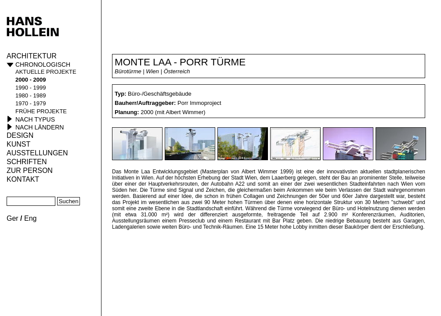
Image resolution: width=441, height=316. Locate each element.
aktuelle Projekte (45, 71)
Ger (12, 218)
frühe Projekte (41, 111)
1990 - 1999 (30, 87)
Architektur (32, 56)
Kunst (18, 144)
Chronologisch (42, 64)
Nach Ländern (39, 127)
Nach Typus (35, 119)
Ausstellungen (37, 153)
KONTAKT (23, 179)
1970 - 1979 (30, 103)
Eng (30, 218)
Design (20, 135)
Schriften (27, 161)
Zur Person (30, 170)
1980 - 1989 (30, 95)
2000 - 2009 (30, 79)
